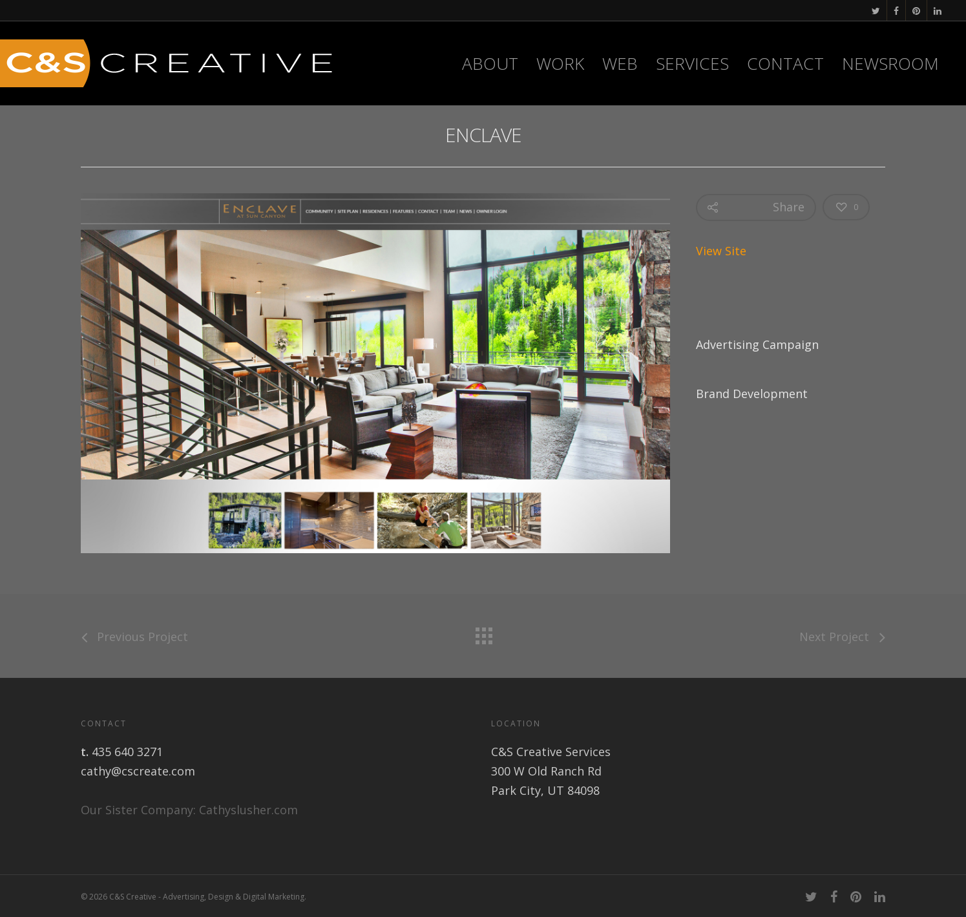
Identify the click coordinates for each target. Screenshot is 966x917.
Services (692, 63)
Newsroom (890, 63)
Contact (785, 63)
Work (560, 63)
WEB (620, 63)
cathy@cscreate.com (138, 771)
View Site (721, 250)
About (490, 63)
